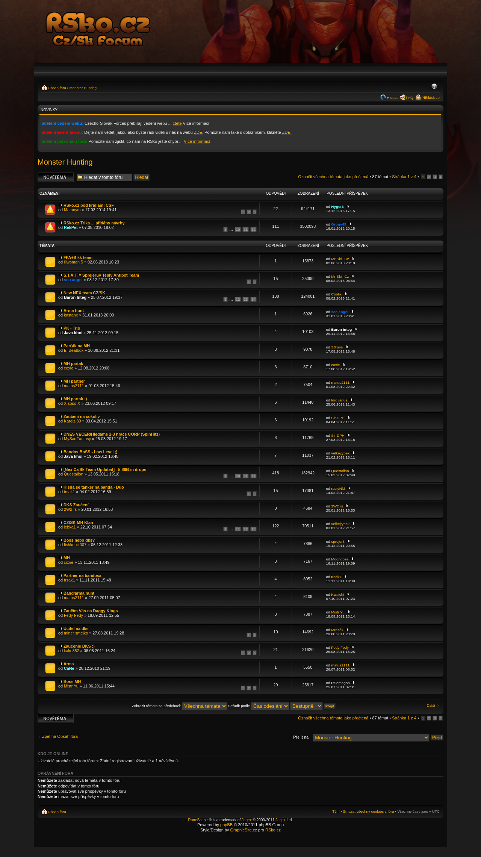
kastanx (71, 315)
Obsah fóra (57, 88)
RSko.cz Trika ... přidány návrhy (94, 223)
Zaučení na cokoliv (82, 416)
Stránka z (404, 176)
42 (253, 476)
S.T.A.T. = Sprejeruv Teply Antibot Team (101, 275)
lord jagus (339, 400)
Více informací (197, 141)
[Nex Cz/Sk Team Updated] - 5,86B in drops (105, 469)
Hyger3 (337, 206)
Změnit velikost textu (434, 86)
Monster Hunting (83, 88)
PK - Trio (72, 328)
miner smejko (76, 633)
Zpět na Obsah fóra (60, 736)
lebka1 (70, 527)
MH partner (74, 381)
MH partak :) (75, 399)
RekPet (71, 227)
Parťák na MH (77, 346)
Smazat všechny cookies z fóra (368, 811)
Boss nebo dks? (79, 540)
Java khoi (73, 332)
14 (253, 299)
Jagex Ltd (283, 820)
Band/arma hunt (79, 593)
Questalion (73, 474)
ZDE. (198, 132)
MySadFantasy (77, 438)
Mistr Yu (338, 612)
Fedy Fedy (73, 615)
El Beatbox (73, 350)
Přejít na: (301, 737)
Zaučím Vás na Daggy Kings (91, 611)
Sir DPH (338, 418)
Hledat (392, 97)
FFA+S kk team (78, 257)
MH (67, 558)
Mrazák (337, 630)
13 (246, 299)
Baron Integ (75, 297)
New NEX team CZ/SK (84, 293)
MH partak (73, 363)
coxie (68, 368)
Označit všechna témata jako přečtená (333, 176)
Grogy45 (338, 224)
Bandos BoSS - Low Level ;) (90, 452)
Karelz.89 (72, 421)
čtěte (177, 123)
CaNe (69, 668)
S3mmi (337, 347)
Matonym (72, 209)
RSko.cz (273, 830)
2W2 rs (70, 509)
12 (253, 229)
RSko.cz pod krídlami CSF (89, 205)
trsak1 (69, 491)
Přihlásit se (431, 97)
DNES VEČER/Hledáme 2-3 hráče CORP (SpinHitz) (112, 434)
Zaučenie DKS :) (79, 646)
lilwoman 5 (73, 262)
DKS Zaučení (76, 505)
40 (238, 476)
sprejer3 (338, 541)
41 (246, 476)
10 (238, 229)
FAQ (409, 97)
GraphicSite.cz (243, 830)
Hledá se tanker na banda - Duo (94, 487)
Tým (335, 811)
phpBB (226, 824)
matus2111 (74, 385)
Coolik (336, 294)
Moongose (339, 559)
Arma (69, 664)
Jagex (247, 820)
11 (246, 229)
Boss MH (72, 681)
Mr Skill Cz (340, 259)
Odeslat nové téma (56, 177)
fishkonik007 (75, 544)
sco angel (73, 279)
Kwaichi (337, 594)
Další (431, 705)
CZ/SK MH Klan (78, 522)
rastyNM (338, 488)
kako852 (71, 650)
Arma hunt (74, 310)
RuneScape (198, 820)
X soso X (72, 403)
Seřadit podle (258, 706)
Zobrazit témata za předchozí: (179, 706)
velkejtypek (340, 453)
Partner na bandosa (82, 575)
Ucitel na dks (76, 628)
